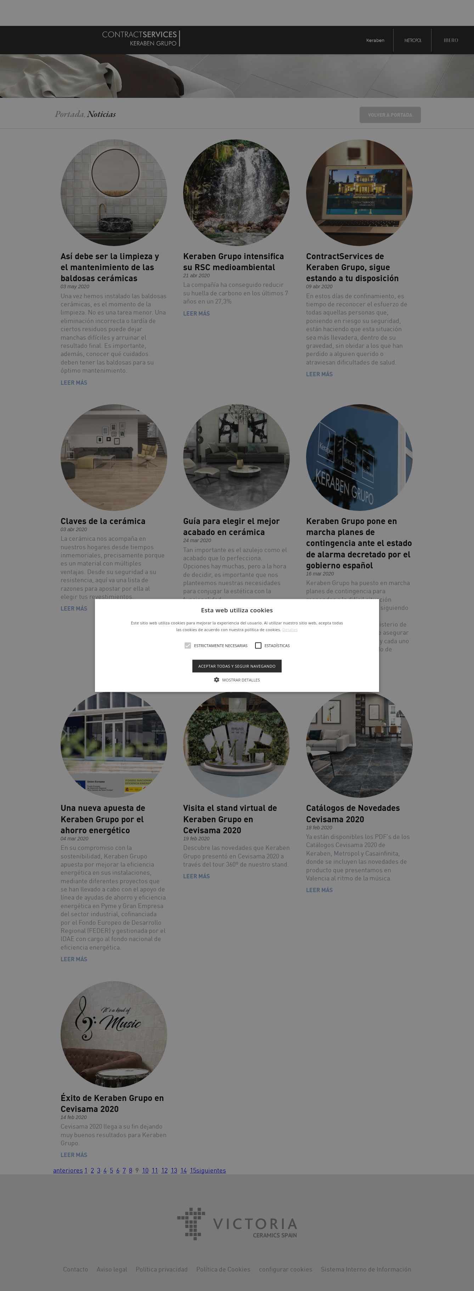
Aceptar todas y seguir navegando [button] (237, 666)
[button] (237, 645)
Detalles (290, 629)
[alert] (237, 645)
